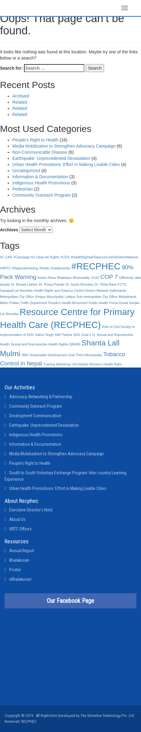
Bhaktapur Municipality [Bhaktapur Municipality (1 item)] (73, 277)
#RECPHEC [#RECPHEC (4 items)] (96, 266)
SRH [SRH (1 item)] (25, 355)
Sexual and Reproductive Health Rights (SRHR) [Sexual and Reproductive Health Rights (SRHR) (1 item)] (45, 344)
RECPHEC (29, 721)
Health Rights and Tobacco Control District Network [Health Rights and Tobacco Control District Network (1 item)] (71, 290)
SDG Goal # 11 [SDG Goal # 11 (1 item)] (84, 335)
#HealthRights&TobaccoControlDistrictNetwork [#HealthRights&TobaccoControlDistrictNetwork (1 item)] (104, 257)
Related (19, 102)
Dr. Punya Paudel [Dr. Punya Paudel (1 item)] (51, 284)
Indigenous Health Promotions (41, 182)
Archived (20, 96)
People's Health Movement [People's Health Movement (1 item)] (67, 303)
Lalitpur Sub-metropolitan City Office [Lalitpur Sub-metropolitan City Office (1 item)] (91, 297)
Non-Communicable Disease (39, 152)
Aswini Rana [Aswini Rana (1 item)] (47, 277)
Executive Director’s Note (31, 509)
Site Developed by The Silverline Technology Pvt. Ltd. (93, 715)
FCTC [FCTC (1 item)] (122, 284)
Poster (15, 569)
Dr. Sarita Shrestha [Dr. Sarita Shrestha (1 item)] (79, 284)
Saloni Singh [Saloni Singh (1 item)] (44, 335)
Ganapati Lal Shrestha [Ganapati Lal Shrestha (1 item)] (16, 290)
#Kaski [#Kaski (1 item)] (44, 268)
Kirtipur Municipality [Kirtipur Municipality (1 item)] (49, 297)
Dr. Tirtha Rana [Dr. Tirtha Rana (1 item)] (106, 284)
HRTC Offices (20, 528)
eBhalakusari (20, 579)
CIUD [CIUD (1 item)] (95, 277)
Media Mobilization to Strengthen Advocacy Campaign (63, 146)
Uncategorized (26, 170)
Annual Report (21, 550)
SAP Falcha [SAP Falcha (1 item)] (63, 335)
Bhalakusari (19, 560)
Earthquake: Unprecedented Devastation (51, 158)
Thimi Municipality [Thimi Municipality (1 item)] (89, 355)
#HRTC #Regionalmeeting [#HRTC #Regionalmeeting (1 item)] (19, 268)
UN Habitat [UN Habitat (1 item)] (80, 364)
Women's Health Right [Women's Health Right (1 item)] (105, 364)
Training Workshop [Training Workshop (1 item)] (56, 364)
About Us (17, 519)
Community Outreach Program (41, 195)
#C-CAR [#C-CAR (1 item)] (6, 257)
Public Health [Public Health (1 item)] (98, 303)
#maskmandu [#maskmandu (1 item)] (60, 268)
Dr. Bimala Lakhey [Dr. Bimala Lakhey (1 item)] (24, 284)
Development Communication (35, 415)
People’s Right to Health (29, 463)
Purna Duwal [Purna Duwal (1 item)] (118, 303)
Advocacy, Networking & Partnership (40, 396)
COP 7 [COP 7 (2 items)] (109, 277)
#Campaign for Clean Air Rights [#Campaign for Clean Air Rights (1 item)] (36, 257)
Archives (9, 229)
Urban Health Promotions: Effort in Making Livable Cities (66, 164)
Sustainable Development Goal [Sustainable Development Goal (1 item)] (52, 355)
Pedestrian (22, 189)
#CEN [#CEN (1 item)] (65, 257)
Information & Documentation (40, 176)
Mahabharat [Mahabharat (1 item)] (127, 297)
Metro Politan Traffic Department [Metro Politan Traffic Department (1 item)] (23, 303)
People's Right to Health (35, 139)
